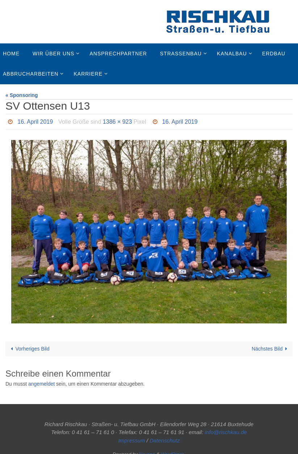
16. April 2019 (35, 122)
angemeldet (41, 384)
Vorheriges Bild (29, 349)
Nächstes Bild (271, 349)
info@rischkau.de (226, 432)
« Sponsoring (21, 95)
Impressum (131, 440)
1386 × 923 (117, 122)
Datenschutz (165, 440)
